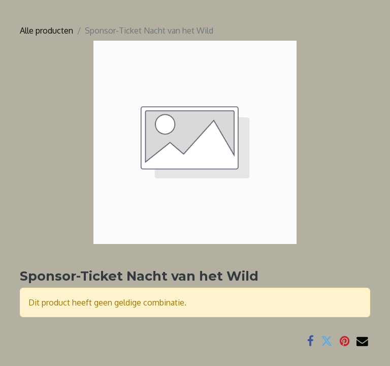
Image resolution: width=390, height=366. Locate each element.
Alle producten (46, 30)
